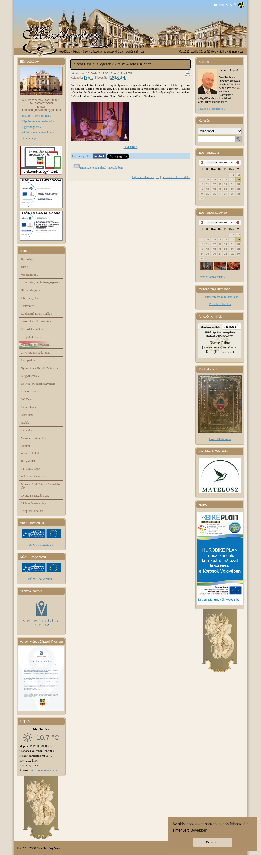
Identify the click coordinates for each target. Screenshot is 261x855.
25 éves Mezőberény (33, 503)
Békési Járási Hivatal (34, 476)
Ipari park (28, 360)
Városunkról (29, 274)
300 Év (26, 399)
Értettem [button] (212, 842)
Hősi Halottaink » (220, 439)
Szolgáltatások (31, 337)
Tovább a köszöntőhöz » (211, 108)
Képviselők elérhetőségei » (38, 121)
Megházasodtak (210, 327)
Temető (26, 430)
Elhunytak (230, 326)
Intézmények (30, 298)
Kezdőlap (64, 51)
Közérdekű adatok (33, 329)
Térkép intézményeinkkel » (38, 132)
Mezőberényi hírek (33, 438)
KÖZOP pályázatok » (41, 578)
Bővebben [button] (199, 830)
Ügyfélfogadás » (32, 127)
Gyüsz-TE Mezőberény (35, 495)
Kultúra (88, 77)
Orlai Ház (27, 415)
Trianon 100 (29, 391)
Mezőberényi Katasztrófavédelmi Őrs (41, 486)
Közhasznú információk (36, 313)
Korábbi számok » (220, 304)
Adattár (25, 445)
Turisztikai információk (36, 321)
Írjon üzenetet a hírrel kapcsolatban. (102, 167)
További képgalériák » (211, 276)
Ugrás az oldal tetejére (145, 177)
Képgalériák (28, 461)
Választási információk (36, 344)
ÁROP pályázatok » (41, 544)
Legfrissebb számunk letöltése (219, 296)
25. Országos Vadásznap (37, 352)
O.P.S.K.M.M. (117, 77)
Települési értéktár (32, 511)
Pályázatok (29, 407)
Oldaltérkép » (30, 138)
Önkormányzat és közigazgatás (41, 282)
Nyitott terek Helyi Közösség (40, 368)
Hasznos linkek (30, 453)
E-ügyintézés (30, 376)
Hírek (24, 266)
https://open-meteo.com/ (44, 770)
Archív (26, 422)
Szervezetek (29, 306)
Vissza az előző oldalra (176, 177)
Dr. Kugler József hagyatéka (39, 383)
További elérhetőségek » (36, 115)
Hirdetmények (30, 290)
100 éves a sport (30, 469)
